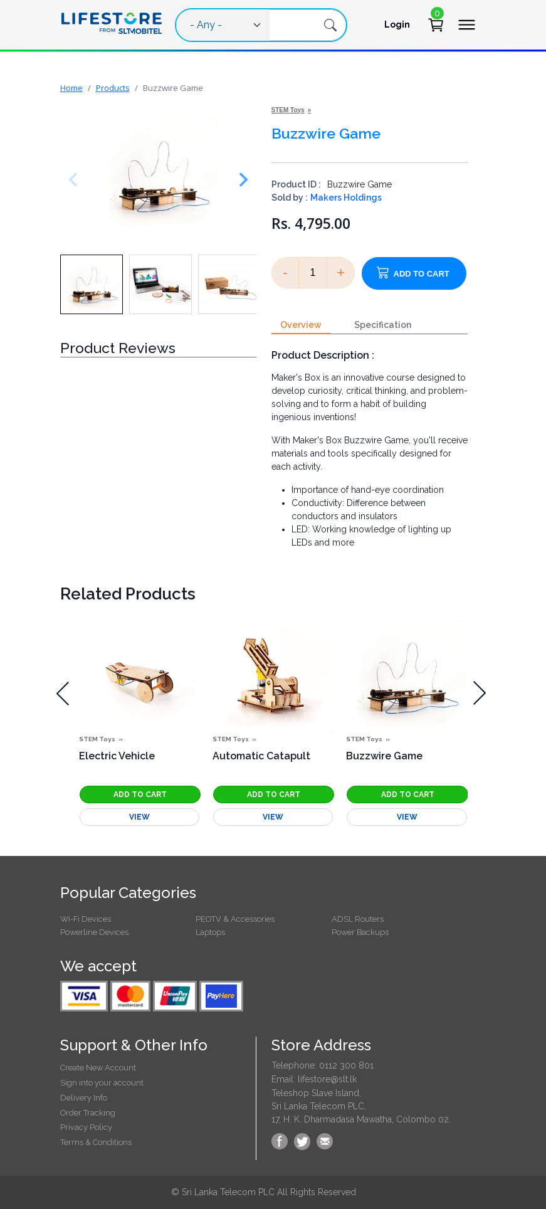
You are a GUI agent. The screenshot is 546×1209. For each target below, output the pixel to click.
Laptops (210, 932)
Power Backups (360, 932)
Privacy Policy (86, 1127)
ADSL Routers (358, 919)
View (139, 817)
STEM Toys (288, 110)
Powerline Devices (94, 932)
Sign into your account (102, 1082)
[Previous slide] (76, 180)
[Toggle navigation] (466, 25)
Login (397, 24)
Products (113, 87)
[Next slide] (240, 180)
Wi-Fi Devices (85, 919)
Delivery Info (83, 1097)
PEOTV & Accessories (235, 919)
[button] (91, 284)
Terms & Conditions (96, 1142)
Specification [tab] (382, 325)
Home (71, 87)
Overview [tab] (301, 325)
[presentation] (63, 693)
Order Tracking (87, 1112)
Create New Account (98, 1067)
